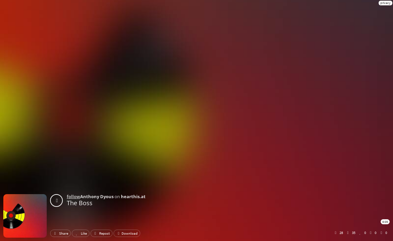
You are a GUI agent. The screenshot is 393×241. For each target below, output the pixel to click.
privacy (385, 3)
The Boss (79, 203)
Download (127, 233)
